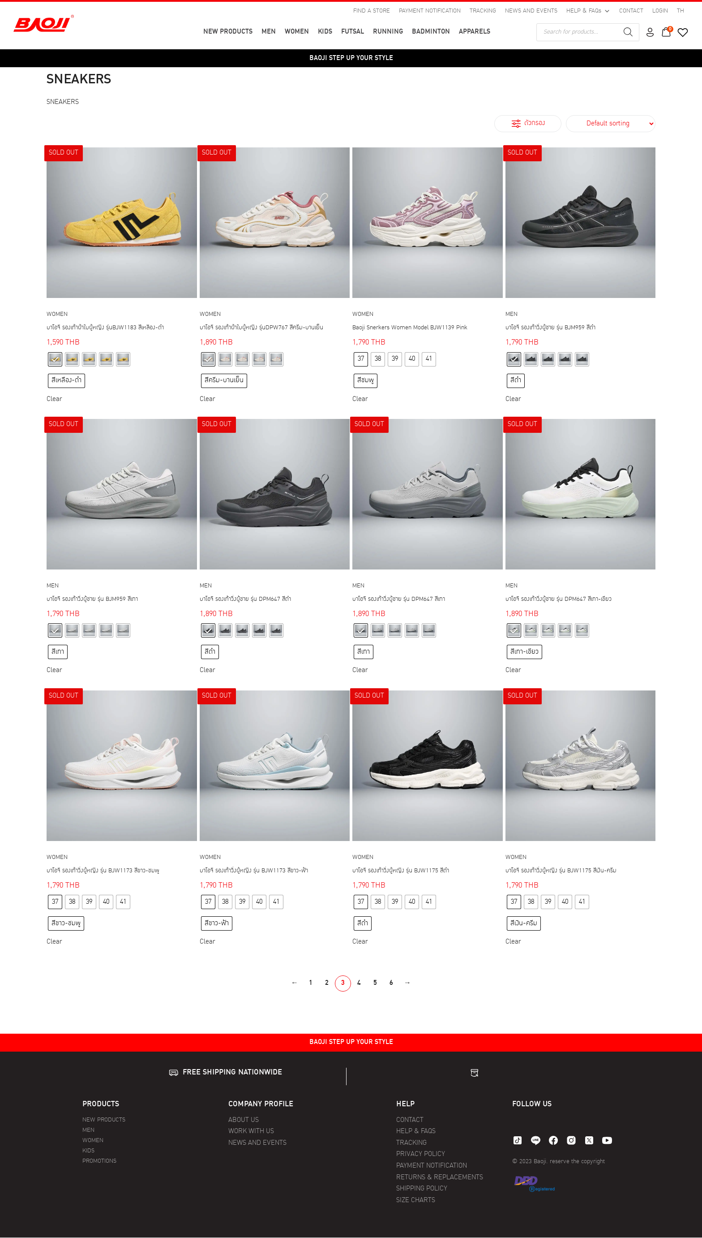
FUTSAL (352, 32)
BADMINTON (431, 32)
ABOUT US (243, 1120)
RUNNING (388, 32)
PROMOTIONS (99, 1161)
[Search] (628, 32)
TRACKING (483, 11)
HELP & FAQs (588, 11)
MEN (268, 32)
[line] (535, 1140)
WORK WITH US (251, 1131)
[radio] (55, 359)
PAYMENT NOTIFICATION (430, 11)
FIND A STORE (371, 11)
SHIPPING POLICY (421, 1189)
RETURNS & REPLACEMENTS (439, 1177)
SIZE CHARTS (415, 1200)
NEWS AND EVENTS (531, 11)
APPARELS (474, 32)
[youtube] (607, 1140)
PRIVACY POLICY (420, 1154)
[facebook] (553, 1140)
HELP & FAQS (416, 1131)
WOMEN (297, 32)
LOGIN (660, 11)
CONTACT (631, 11)
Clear (54, 399)
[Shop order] (610, 123)
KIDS (325, 32)
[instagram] (571, 1140)
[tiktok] (517, 1140)
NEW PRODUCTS (228, 32)
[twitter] (589, 1140)
